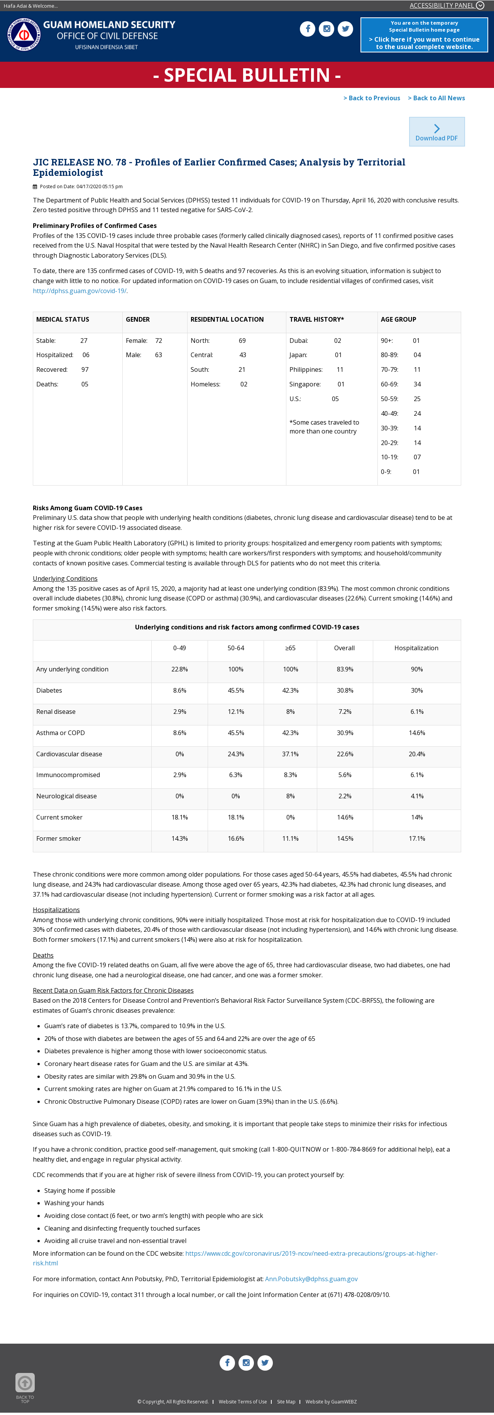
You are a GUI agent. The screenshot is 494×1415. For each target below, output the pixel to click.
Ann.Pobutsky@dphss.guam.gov (311, 1281)
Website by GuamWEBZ (331, 1404)
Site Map (286, 1404)
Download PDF (437, 140)
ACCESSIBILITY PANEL (447, 5)
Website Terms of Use (243, 1404)
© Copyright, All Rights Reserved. (173, 1404)
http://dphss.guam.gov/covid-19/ (80, 293)
